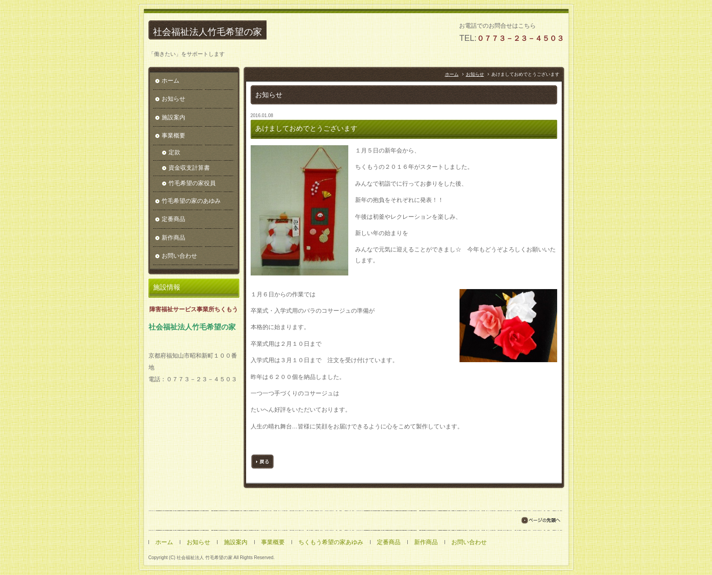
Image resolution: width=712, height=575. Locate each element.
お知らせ (475, 74)
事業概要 (173, 136)
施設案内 (173, 117)
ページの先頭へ (540, 521)
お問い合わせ (179, 256)
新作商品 (173, 238)
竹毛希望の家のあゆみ (191, 201)
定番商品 (173, 219)
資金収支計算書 (189, 168)
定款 (174, 152)
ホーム (452, 74)
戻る (262, 462)
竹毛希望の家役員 (192, 183)
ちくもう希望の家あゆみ (330, 542)
